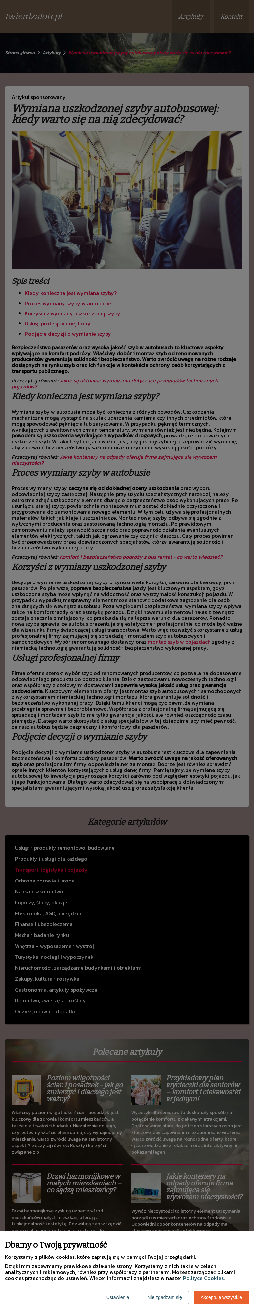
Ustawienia (117, 1297)
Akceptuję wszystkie (221, 1297)
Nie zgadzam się (165, 1297)
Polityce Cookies (203, 1278)
